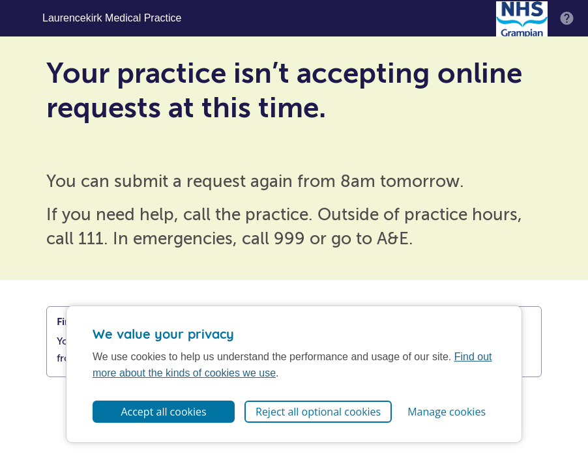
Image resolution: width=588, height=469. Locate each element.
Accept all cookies (163, 412)
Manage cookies (446, 412)
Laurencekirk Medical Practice (111, 18)
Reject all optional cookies (318, 412)
